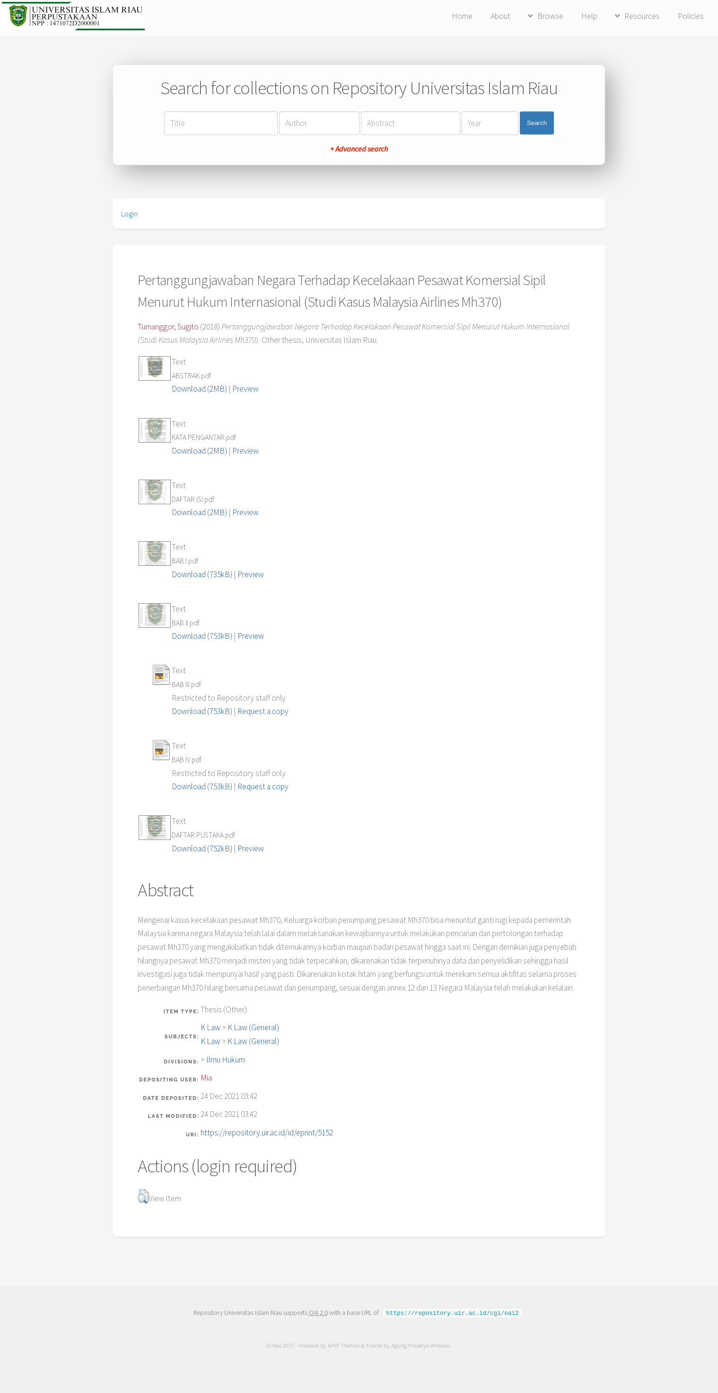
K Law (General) (253, 1027)
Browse (550, 16)
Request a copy (263, 711)
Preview (245, 389)
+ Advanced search (359, 148)
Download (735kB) (202, 574)
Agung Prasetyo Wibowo (420, 1344)
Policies (691, 16)
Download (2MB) (199, 389)
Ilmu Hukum (225, 1059)
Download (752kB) (202, 848)
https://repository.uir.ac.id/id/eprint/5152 (267, 1132)
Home (462, 16)
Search (537, 122)
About (500, 16)
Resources (642, 16)
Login (129, 213)
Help (589, 16)
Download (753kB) (202, 636)
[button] (143, 1196)
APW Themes (343, 1344)
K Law (210, 1027)
